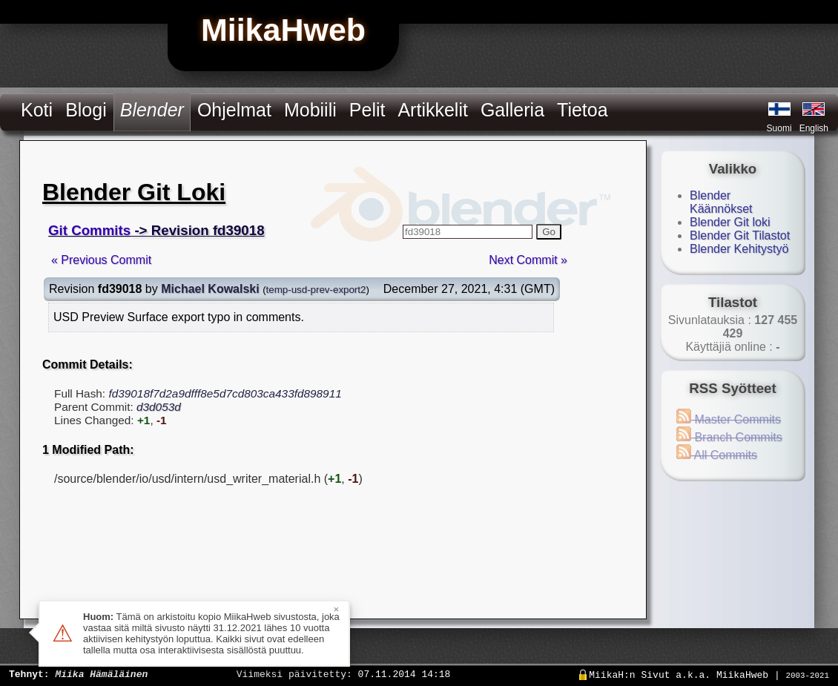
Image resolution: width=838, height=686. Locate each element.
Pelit (367, 109)
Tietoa (582, 109)
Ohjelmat (234, 109)
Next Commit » (528, 260)
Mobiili (310, 109)
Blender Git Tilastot (740, 235)
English (813, 128)
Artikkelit (432, 109)
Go (548, 231)
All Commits (716, 455)
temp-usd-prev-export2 (316, 289)
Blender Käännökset (721, 202)
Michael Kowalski (210, 289)
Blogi (86, 109)
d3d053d (158, 406)
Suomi (779, 128)
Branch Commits (729, 437)
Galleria (512, 109)
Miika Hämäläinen (101, 673)
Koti (37, 109)
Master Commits (728, 419)
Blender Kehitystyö (739, 249)
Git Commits (89, 230)
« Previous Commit (101, 260)
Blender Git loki (730, 222)
